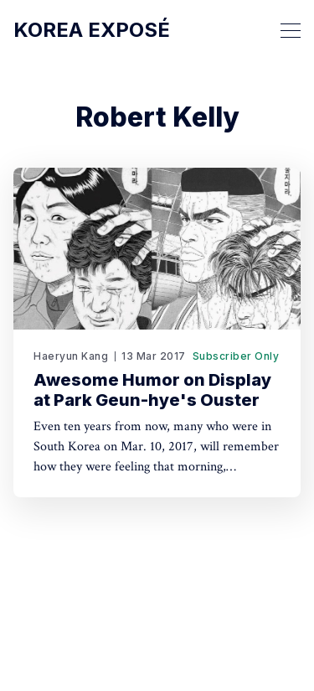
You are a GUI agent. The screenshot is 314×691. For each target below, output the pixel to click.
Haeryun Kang (70, 356)
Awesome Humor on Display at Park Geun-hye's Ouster (152, 390)
